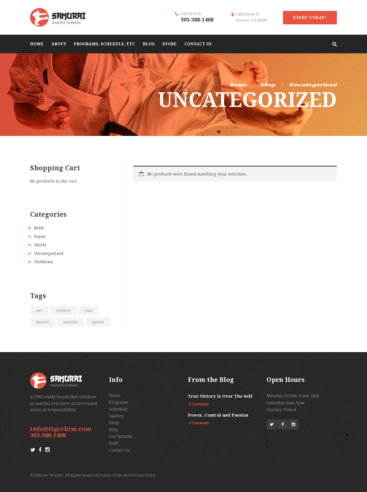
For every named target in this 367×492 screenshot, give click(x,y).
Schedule (118, 409)
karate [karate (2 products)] (42, 322)
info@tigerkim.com (60, 428)
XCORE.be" (40, 475)
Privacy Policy (142, 475)
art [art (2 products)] (39, 310)
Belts (39, 228)
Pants (39, 236)
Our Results (120, 436)
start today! (310, 17)
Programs (118, 402)
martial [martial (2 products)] (70, 322)
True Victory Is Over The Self (220, 396)
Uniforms (43, 261)
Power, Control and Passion (218, 415)
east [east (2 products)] (89, 310)
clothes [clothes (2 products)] (63, 310)
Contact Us (119, 450)
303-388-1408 (197, 20)
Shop (268, 84)
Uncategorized (48, 253)
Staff (113, 443)
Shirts (40, 245)
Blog (113, 429)
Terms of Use (110, 475)
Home (238, 84)
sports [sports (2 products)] (98, 322)
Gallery (116, 416)
